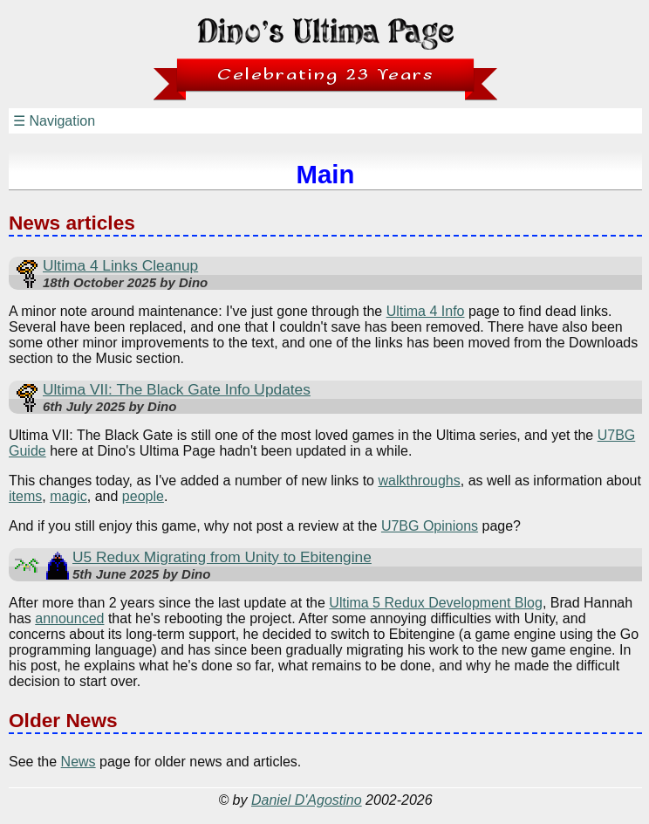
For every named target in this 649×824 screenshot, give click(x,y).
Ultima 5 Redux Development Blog (436, 602)
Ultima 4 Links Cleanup (120, 265)
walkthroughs (419, 480)
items (25, 496)
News (78, 761)
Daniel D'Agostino (306, 800)
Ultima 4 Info (425, 311)
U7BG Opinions (429, 525)
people (143, 496)
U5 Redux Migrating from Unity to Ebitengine (222, 557)
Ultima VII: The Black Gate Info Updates (177, 389)
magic (68, 496)
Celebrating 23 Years (325, 75)
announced (69, 618)
